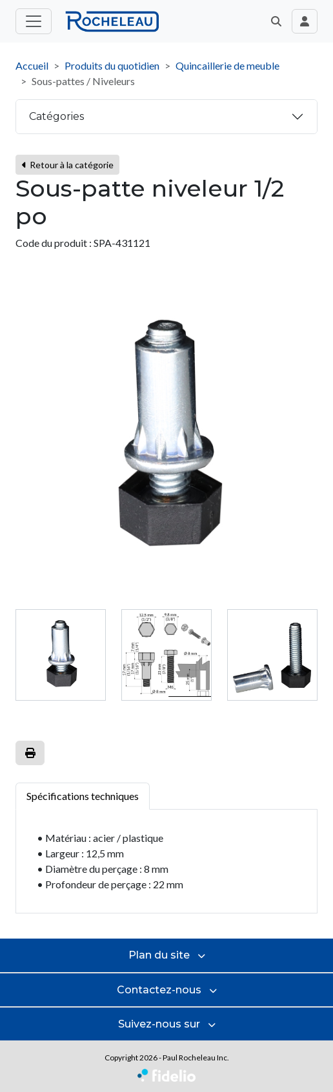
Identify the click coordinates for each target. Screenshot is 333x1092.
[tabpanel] (166, 861)
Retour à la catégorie (67, 164)
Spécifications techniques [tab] (82, 796)
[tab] (60, 655)
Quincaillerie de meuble (227, 65)
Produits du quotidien (112, 65)
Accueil (31, 65)
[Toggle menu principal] (33, 21)
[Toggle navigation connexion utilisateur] (305, 21)
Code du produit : (53, 243)
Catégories (56, 116)
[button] (276, 21)
